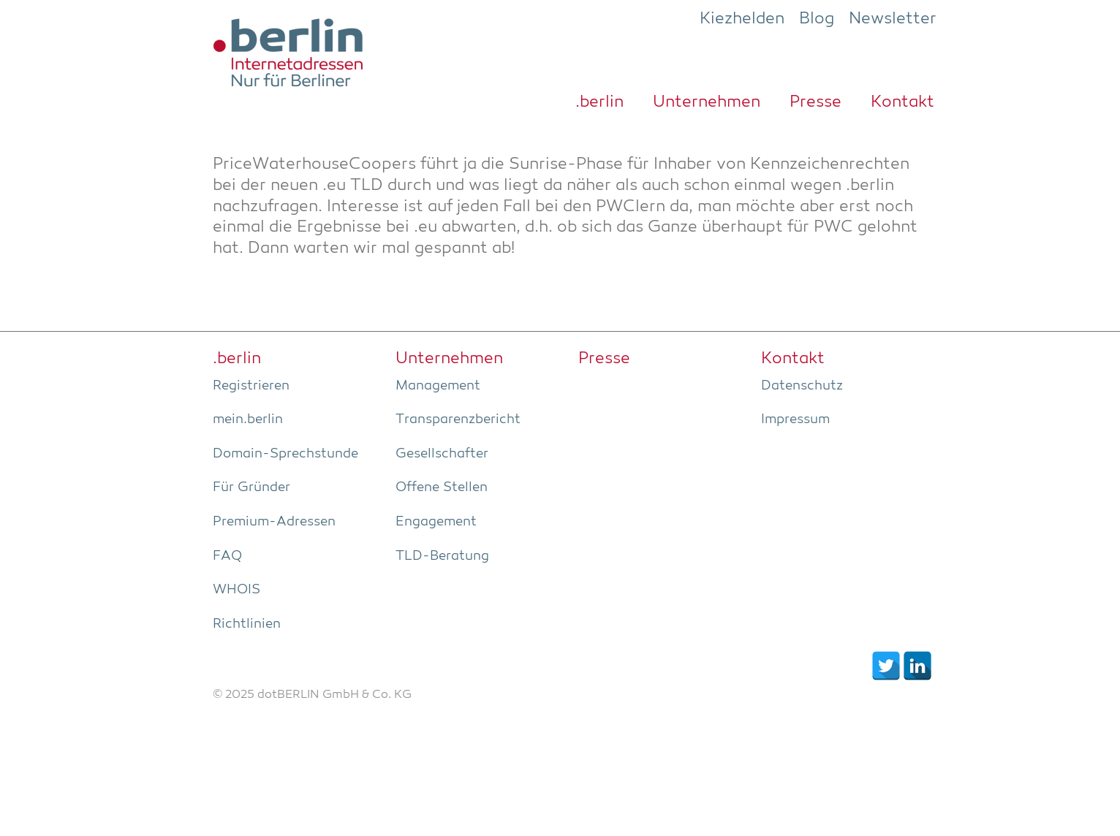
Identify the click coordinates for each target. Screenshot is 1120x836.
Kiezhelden (742, 19)
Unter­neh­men (706, 102)
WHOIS (236, 589)
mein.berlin (248, 419)
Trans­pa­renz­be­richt (458, 419)
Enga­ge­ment (436, 521)
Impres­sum (795, 419)
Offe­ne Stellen (442, 487)
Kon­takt (902, 102)
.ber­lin (599, 102)
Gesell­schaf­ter (442, 453)
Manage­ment (438, 385)
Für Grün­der (251, 487)
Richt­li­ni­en (247, 624)
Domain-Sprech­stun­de (285, 453)
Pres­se (815, 102)
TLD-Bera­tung (442, 556)
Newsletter (893, 19)
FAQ (227, 556)
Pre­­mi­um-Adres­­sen (274, 521)
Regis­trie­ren (251, 385)
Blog (816, 19)
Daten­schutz (802, 385)
